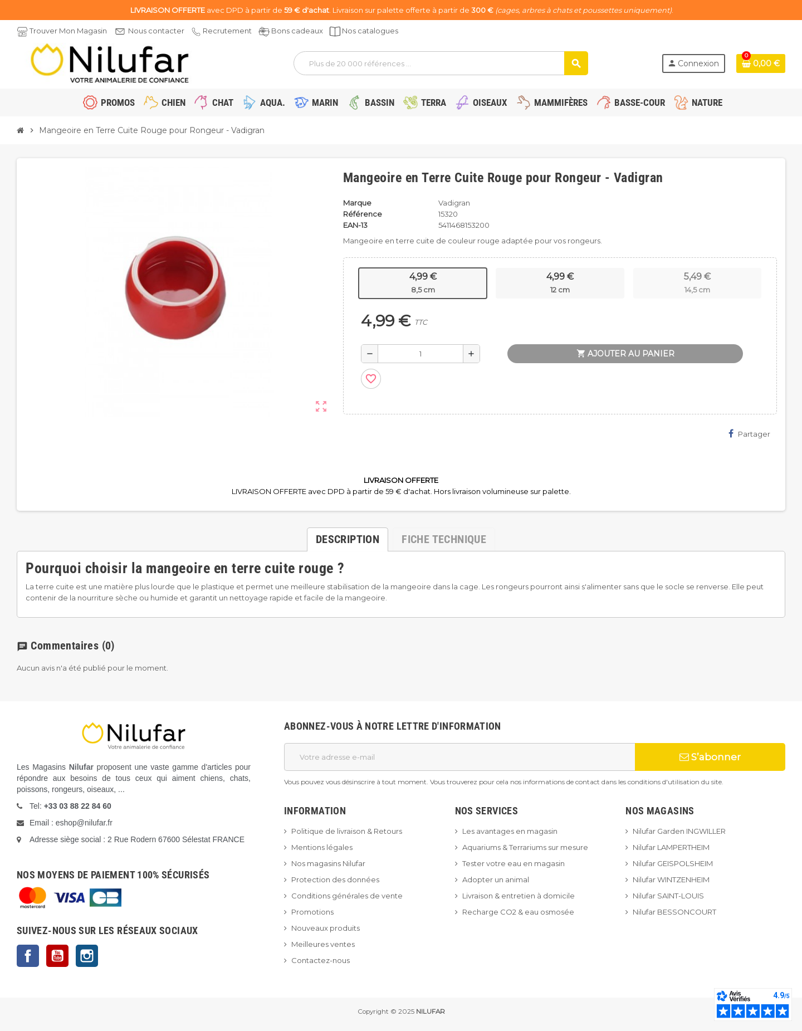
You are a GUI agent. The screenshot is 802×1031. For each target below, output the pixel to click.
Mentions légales (322, 847)
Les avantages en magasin (510, 831)
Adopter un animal (495, 879)
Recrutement (227, 30)
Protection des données (335, 879)
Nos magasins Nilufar (328, 863)
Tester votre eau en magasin (513, 863)
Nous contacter (156, 30)
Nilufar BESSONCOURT (674, 911)
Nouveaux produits (325, 927)
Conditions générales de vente (347, 895)
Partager (749, 433)
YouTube (57, 956)
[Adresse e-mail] (459, 757)
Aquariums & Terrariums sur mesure (525, 847)
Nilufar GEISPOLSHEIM (673, 863)
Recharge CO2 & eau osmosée (518, 911)
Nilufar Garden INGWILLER (679, 831)
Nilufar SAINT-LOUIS (668, 895)
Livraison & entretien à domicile (518, 895)
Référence (362, 213)
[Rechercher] (440, 63)
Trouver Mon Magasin (68, 30)
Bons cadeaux (297, 30)
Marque (357, 202)
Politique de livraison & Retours (346, 831)
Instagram (87, 956)
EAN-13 (355, 225)
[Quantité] (420, 354)
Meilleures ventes (323, 944)
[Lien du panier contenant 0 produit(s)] (760, 63)
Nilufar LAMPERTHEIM (671, 847)
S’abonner (710, 757)
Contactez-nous (320, 960)
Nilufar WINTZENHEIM (671, 879)
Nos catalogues (370, 30)
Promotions (312, 911)
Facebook (28, 956)
